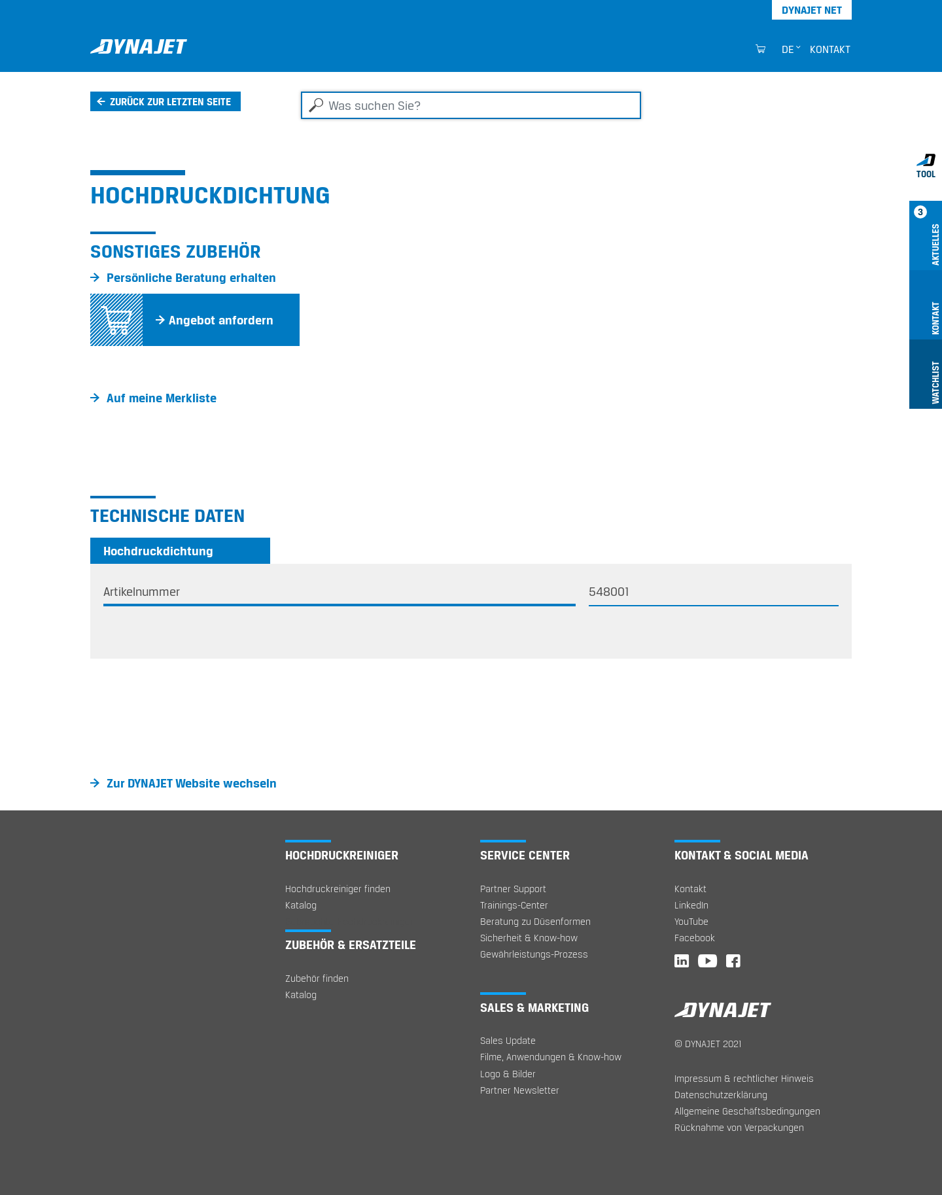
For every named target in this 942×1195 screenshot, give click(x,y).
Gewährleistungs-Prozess (534, 954)
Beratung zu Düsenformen (535, 921)
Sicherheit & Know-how (529, 937)
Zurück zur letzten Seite (170, 101)
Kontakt (830, 49)
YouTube (691, 921)
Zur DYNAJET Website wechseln (192, 783)
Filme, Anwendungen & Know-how (550, 1056)
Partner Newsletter (519, 1090)
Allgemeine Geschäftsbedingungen (747, 1111)
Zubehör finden (317, 978)
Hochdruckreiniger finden (338, 888)
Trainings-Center (514, 904)
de (788, 49)
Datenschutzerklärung (720, 1094)
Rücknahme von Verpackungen (739, 1127)
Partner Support (513, 888)
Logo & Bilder (508, 1073)
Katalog (301, 904)
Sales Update (508, 1040)
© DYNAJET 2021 (708, 1043)
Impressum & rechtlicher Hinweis (744, 1078)
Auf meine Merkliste (162, 397)
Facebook (694, 937)
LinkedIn (691, 904)
